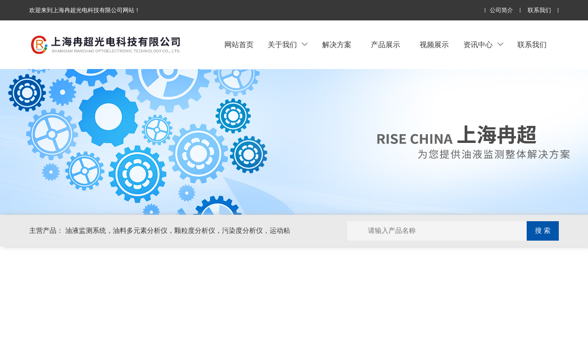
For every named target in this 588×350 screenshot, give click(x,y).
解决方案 (336, 44)
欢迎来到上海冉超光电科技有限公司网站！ (84, 10)
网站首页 (239, 44)
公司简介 (501, 10)
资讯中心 (483, 44)
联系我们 (539, 10)
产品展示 (385, 44)
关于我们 (288, 44)
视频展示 (434, 44)
